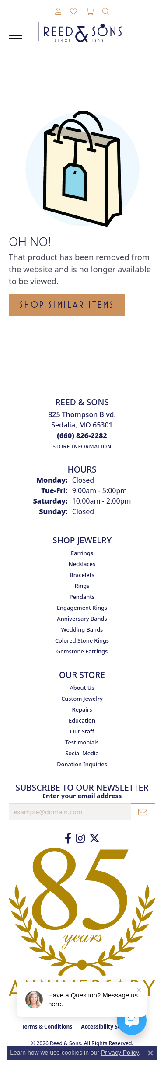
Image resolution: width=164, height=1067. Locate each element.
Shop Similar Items (67, 304)
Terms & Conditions (46, 1026)
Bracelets (82, 575)
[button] (58, 11)
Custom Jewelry (82, 698)
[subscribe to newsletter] (143, 811)
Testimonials (82, 742)
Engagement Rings (82, 608)
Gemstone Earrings (82, 651)
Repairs (82, 709)
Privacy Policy (120, 1052)
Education (82, 720)
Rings (82, 586)
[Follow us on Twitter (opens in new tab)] (94, 838)
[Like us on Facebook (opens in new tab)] (68, 838)
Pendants (82, 597)
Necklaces (82, 564)
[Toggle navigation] (15, 39)
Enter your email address (82, 795)
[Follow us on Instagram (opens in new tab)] (80, 838)
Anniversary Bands (82, 618)
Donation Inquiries (82, 764)
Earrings (82, 553)
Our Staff (82, 731)
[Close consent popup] (150, 1053)
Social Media (82, 753)
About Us (82, 688)
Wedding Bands (82, 629)
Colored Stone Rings (82, 640)
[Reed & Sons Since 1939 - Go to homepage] (82, 25)
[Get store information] (82, 446)
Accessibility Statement (111, 1026)
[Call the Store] (82, 435)
